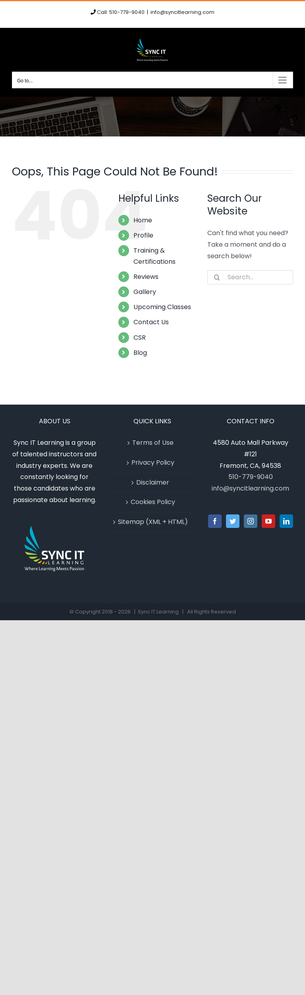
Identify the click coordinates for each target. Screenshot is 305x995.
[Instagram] (250, 521)
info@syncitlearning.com (182, 12)
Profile (143, 235)
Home (142, 220)
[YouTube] (268, 521)
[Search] (217, 277)
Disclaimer (152, 482)
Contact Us (151, 322)
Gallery (144, 291)
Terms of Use (153, 442)
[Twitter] (232, 521)
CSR (139, 337)
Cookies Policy (153, 501)
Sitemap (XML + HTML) (153, 521)
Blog (140, 352)
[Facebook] (215, 521)
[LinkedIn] (286, 521)
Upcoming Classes (162, 307)
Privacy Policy (152, 462)
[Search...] (250, 277)
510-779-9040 (250, 476)
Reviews (145, 276)
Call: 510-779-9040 (121, 12)
